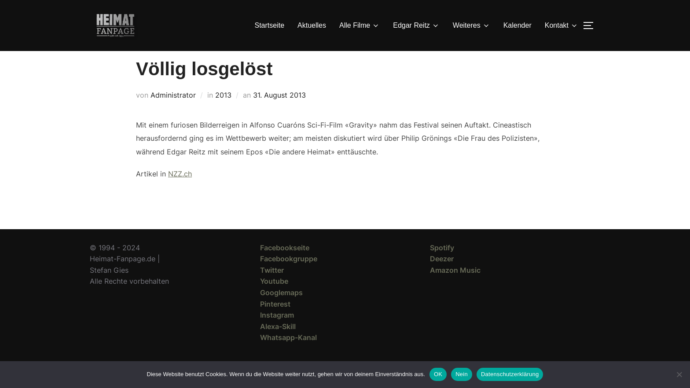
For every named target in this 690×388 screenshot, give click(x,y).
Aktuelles (311, 25)
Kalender (517, 25)
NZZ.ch (180, 189)
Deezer (442, 274)
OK (438, 374)
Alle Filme (359, 25)
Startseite (270, 25)
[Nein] (679, 374)
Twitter (272, 286)
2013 (223, 110)
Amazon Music (455, 286)
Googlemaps (281, 308)
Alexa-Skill (278, 342)
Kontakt (561, 25)
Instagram (277, 330)
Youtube (274, 297)
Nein (461, 374)
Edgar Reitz (416, 25)
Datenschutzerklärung (510, 374)
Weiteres (471, 25)
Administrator (173, 110)
